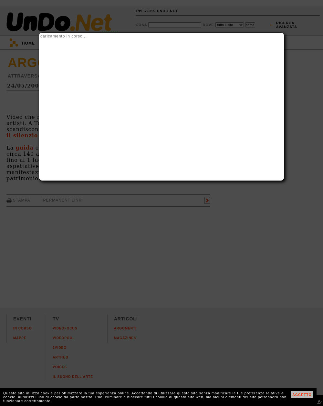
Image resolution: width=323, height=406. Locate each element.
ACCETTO (302, 395)
